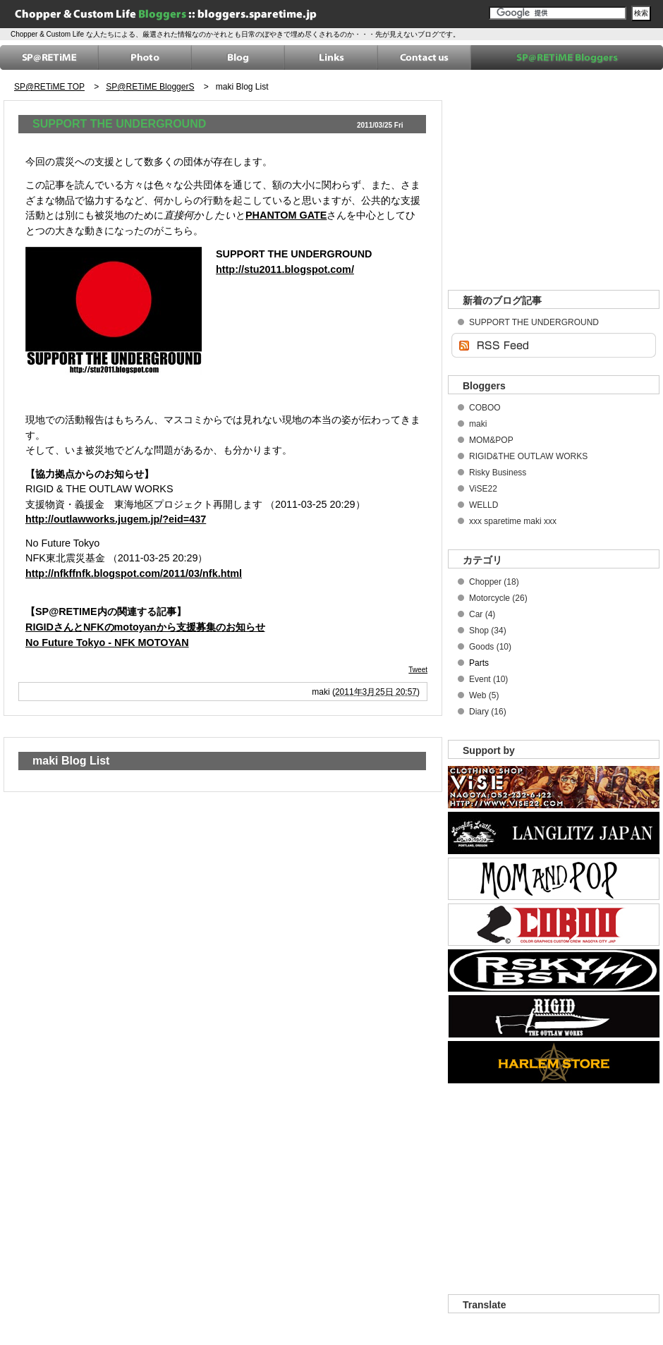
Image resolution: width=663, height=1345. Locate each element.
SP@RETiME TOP (49, 87)
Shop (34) (487, 630)
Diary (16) (487, 712)
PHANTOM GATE (286, 215)
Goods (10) (490, 647)
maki (478, 424)
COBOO (485, 408)
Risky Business (497, 472)
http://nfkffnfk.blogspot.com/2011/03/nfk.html (133, 573)
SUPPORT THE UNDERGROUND (119, 124)
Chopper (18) (494, 582)
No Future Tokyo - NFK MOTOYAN (107, 642)
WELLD (483, 505)
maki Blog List (242, 87)
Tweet (417, 670)
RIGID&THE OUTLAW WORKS (528, 456)
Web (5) (484, 695)
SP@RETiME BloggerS (150, 87)
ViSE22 (483, 489)
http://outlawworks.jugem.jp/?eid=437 (115, 519)
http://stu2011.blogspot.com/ (285, 269)
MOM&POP (491, 440)
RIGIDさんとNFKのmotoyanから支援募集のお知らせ (145, 627)
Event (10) (488, 679)
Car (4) (482, 614)
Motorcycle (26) (498, 598)
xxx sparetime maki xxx (512, 521)
